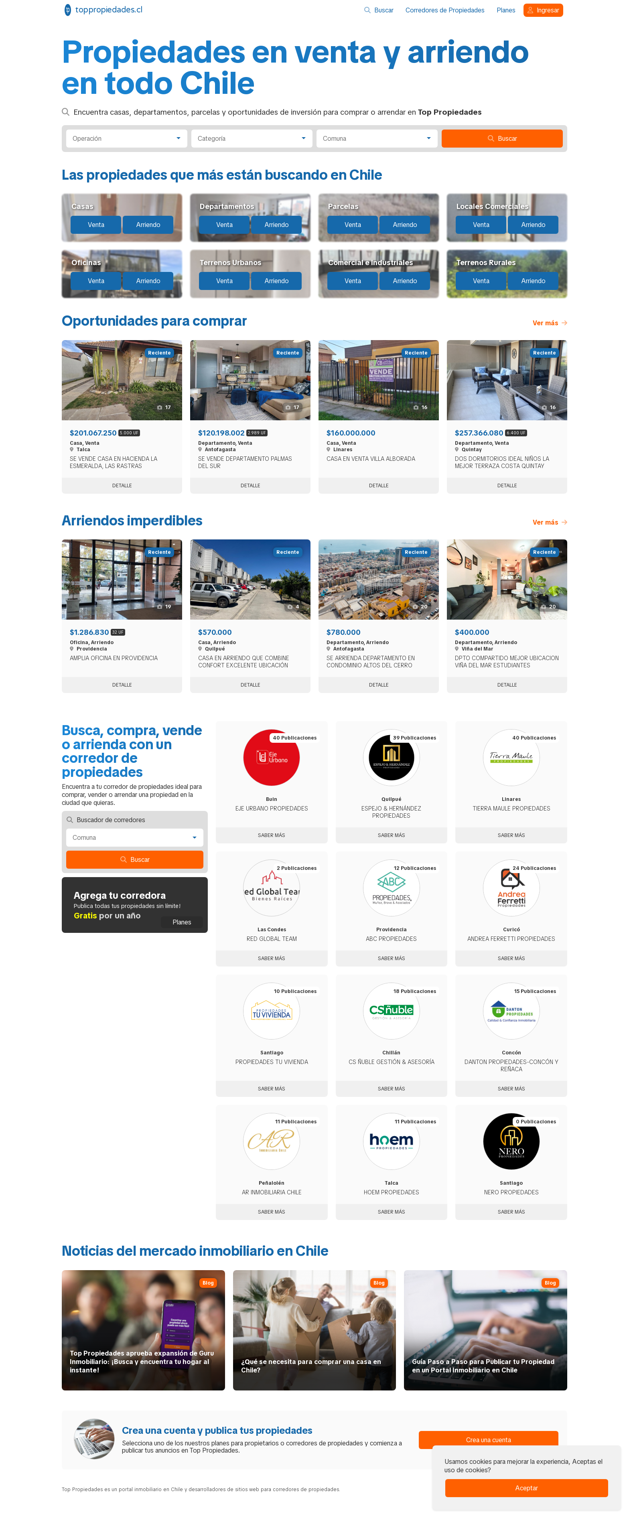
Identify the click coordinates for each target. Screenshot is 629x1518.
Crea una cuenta (488, 1440)
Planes (506, 10)
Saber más (271, 835)
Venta (96, 225)
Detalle (122, 485)
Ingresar (543, 10)
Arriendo (148, 225)
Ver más (550, 323)
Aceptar (526, 1488)
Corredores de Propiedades (445, 10)
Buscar (379, 10)
